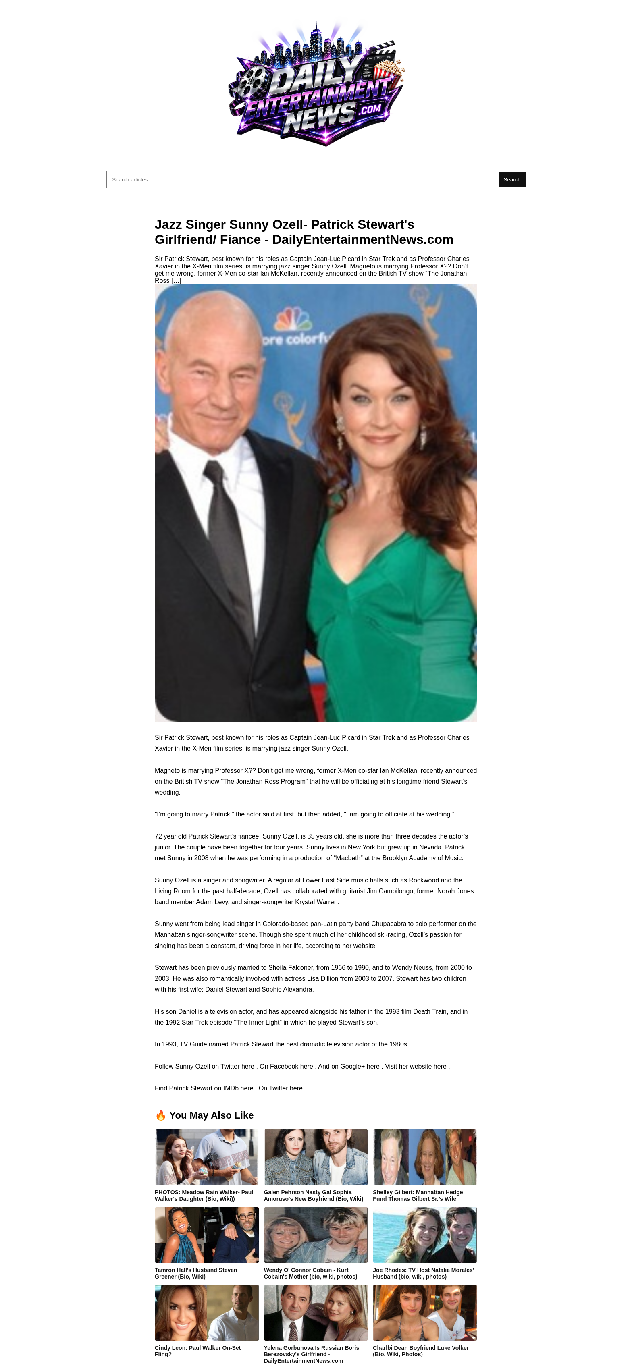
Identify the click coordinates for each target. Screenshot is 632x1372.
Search (512, 179)
